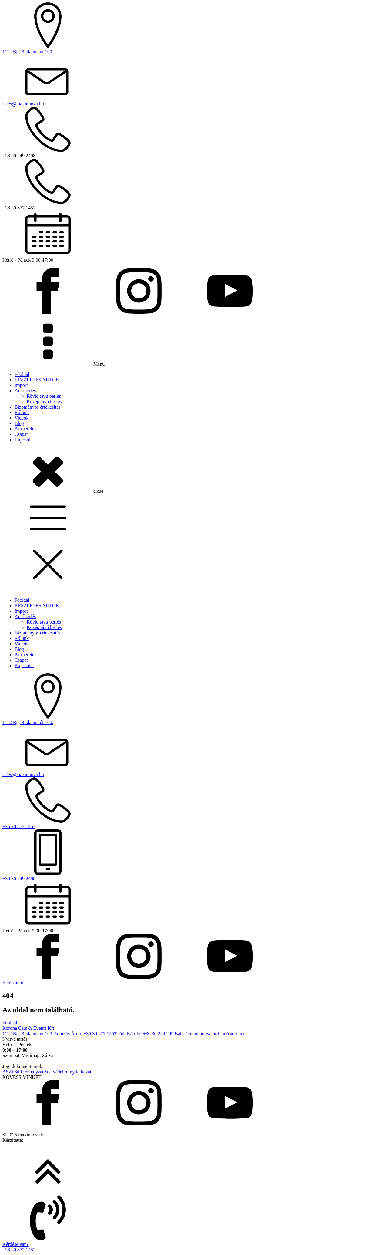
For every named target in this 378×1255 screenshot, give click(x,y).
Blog (19, 423)
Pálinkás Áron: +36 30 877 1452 (85, 1033)
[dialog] (189, 760)
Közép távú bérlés (44, 401)
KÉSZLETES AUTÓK (37, 379)
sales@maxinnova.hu (196, 1033)
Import (21, 385)
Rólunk (22, 412)
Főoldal (22, 374)
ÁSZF (8, 1071)
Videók (21, 417)
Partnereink (26, 428)
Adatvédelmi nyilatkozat (68, 1071)
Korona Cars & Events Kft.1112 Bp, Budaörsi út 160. (28, 1031)
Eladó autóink (230, 1033)
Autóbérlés (25, 390)
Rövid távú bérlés (44, 396)
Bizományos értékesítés (38, 407)
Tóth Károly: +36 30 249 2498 (146, 1033)
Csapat (21, 434)
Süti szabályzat (28, 1071)
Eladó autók (14, 982)
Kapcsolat (24, 439)
